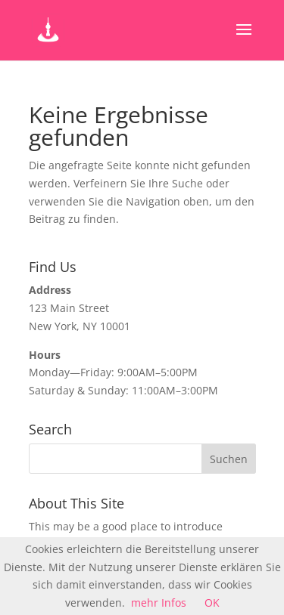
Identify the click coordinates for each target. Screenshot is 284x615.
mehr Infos (158, 602)
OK (212, 602)
